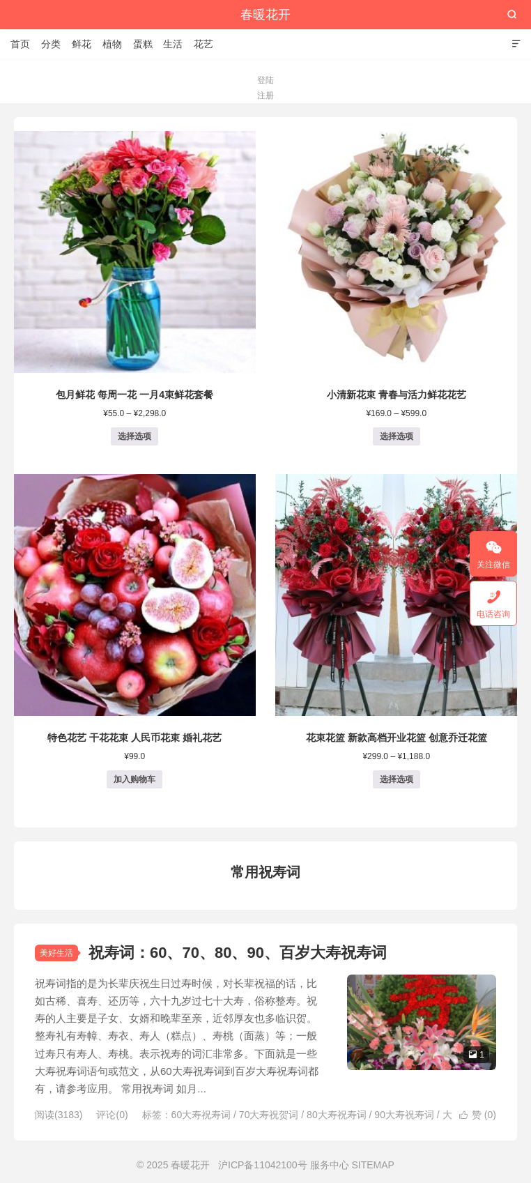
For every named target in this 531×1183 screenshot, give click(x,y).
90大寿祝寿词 (404, 1114)
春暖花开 (265, 15)
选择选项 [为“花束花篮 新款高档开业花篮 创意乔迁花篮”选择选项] (396, 779)
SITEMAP (372, 1164)
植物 (112, 43)
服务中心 (329, 1164)
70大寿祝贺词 (269, 1114)
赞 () (477, 1114)
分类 (51, 43)
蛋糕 (143, 43)
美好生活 (56, 953)
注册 (265, 95)
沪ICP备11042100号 (262, 1164)
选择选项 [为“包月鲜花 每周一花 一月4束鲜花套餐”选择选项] (134, 436)
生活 (173, 43)
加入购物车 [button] (134, 779)
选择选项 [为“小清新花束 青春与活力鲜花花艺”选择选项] (396, 436)
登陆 (265, 80)
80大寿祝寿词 (337, 1114)
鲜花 (81, 43)
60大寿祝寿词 (201, 1114)
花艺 (203, 43)
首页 (20, 43)
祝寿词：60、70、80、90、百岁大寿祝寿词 (237, 952)
